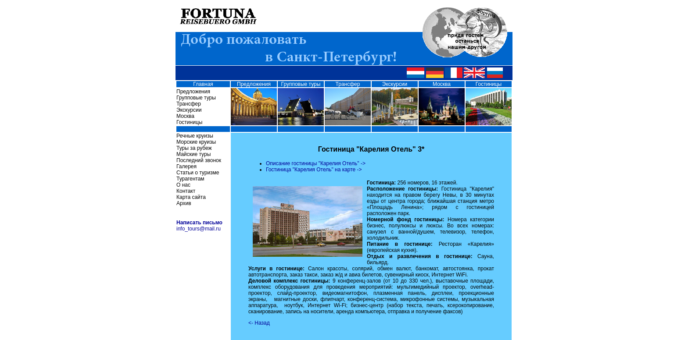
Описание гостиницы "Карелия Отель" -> (316, 163)
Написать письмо (199, 223)
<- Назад (259, 323)
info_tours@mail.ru (198, 229)
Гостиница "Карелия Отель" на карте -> (314, 169)
